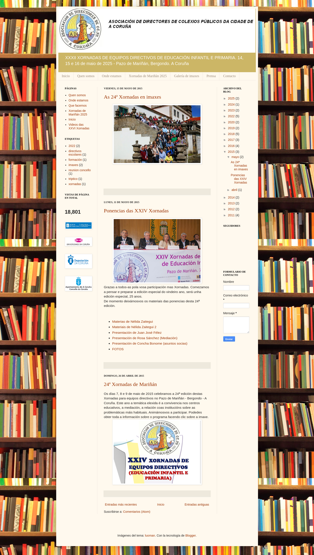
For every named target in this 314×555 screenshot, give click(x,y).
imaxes (73, 165)
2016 (231, 146)
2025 (231, 98)
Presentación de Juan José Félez (137, 332)
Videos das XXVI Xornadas (79, 126)
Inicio (66, 76)
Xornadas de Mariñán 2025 (148, 76)
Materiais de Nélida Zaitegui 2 (134, 327)
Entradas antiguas (197, 504)
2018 (231, 134)
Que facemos (78, 105)
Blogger (190, 535)
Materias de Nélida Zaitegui (132, 321)
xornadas (75, 184)
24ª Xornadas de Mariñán (130, 384)
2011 (231, 215)
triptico (73, 179)
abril (235, 190)
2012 (231, 209)
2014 (231, 197)
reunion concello (80, 170)
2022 (72, 146)
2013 (231, 203)
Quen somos (86, 76)
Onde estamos (111, 76)
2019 (231, 128)
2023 (231, 110)
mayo (236, 157)
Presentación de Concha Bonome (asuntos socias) (149, 343)
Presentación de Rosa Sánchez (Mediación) (144, 338)
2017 (231, 140)
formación (75, 159)
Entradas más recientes (121, 504)
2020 (231, 122)
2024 (231, 104)
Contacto (229, 76)
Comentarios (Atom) (136, 511)
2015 (231, 151)
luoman (150, 535)
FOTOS (118, 349)
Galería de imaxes (186, 76)
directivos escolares (75, 152)
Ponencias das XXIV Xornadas (136, 210)
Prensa (211, 76)
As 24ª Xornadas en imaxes (132, 97)
